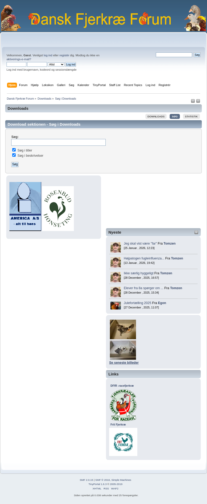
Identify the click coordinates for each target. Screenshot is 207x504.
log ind (48, 55)
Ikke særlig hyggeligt (138, 273)
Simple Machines (121, 479)
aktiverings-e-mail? (19, 59)
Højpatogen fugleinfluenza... (144, 258)
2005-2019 (116, 484)
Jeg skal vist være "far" (140, 243)
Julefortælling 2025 (137, 303)
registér (64, 55)
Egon (162, 303)
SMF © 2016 (102, 479)
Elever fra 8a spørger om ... (143, 288)
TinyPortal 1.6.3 (97, 484)
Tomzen (170, 243)
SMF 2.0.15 (86, 479)
